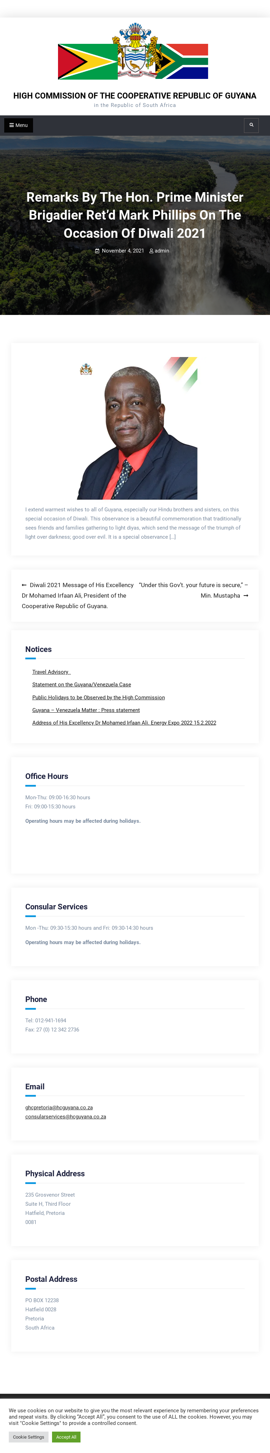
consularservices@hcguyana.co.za (65, 1117)
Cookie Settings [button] (28, 1437)
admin (162, 251)
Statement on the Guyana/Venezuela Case (81, 684)
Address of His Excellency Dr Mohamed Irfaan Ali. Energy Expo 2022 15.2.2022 (124, 723)
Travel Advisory (51, 672)
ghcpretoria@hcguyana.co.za (59, 1107)
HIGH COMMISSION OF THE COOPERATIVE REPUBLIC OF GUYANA (134, 96)
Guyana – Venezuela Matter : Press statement (86, 710)
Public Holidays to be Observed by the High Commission (98, 697)
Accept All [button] (66, 1437)
